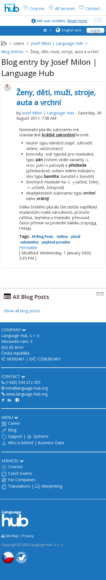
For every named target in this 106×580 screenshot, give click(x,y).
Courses (15, 466)
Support (15, 436)
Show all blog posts (22, 310)
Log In (95, 30)
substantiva (29, 242)
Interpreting (51, 486)
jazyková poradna (56, 242)
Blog (12, 429)
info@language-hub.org (27, 388)
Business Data (51, 442)
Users (19, 43)
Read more (77, 20)
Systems (41, 436)
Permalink (28, 247)
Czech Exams (20, 473)
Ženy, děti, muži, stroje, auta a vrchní (56, 97)
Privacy (28, 536)
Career (14, 423)
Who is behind (20, 442)
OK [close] (98, 20)
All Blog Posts (42, 236)
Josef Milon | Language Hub (48, 112)
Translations (19, 486)
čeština (62, 236)
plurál (75, 236)
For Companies (22, 479)
